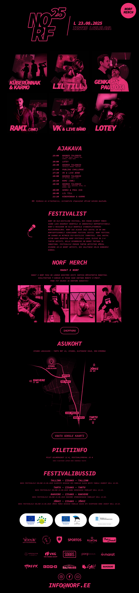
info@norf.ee (69, 585)
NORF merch (128, 10)
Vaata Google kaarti (69, 436)
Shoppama (69, 330)
